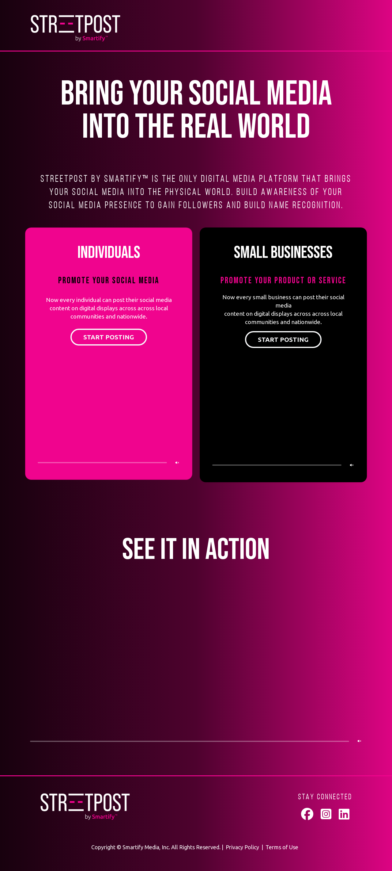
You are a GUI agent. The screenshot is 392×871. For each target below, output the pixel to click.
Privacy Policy (242, 847)
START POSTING (108, 337)
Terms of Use (282, 847)
